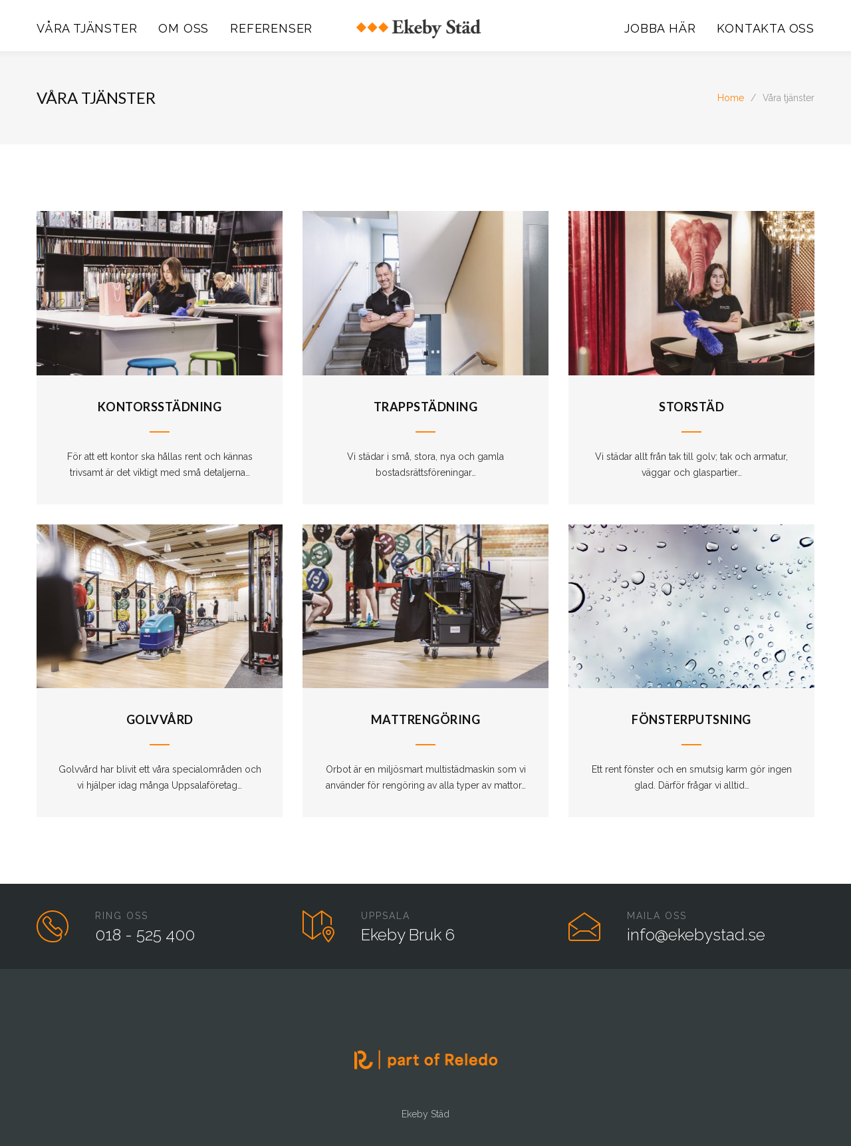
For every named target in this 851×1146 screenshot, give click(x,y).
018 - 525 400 (145, 934)
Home (730, 98)
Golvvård (159, 719)
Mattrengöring (426, 719)
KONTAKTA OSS (765, 28)
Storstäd (691, 406)
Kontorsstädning (160, 406)
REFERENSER (271, 28)
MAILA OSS (657, 915)
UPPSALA (385, 915)
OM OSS (183, 28)
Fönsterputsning (691, 719)
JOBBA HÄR (659, 28)
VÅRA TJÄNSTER (87, 28)
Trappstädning (426, 406)
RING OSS (121, 915)
